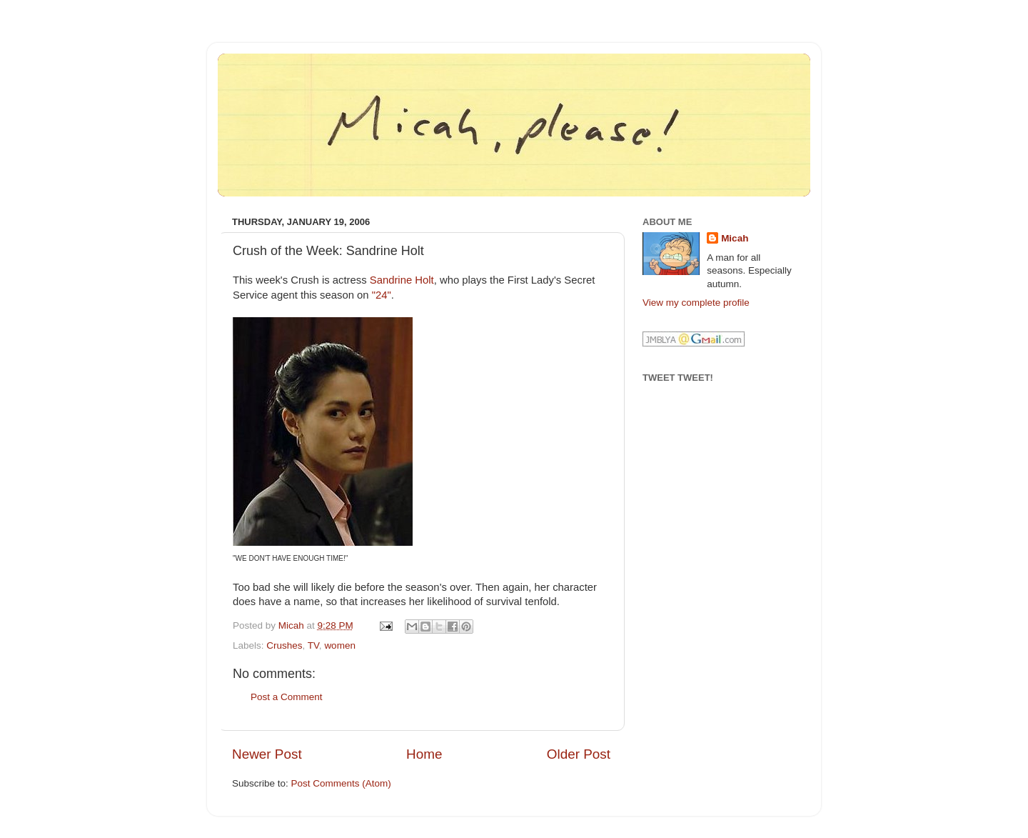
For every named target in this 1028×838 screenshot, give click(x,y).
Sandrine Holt (402, 280)
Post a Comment (287, 697)
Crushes (284, 645)
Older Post (578, 754)
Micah (734, 238)
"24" (381, 295)
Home (424, 754)
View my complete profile (696, 302)
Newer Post (267, 754)
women (340, 645)
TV (313, 645)
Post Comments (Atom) (341, 783)
